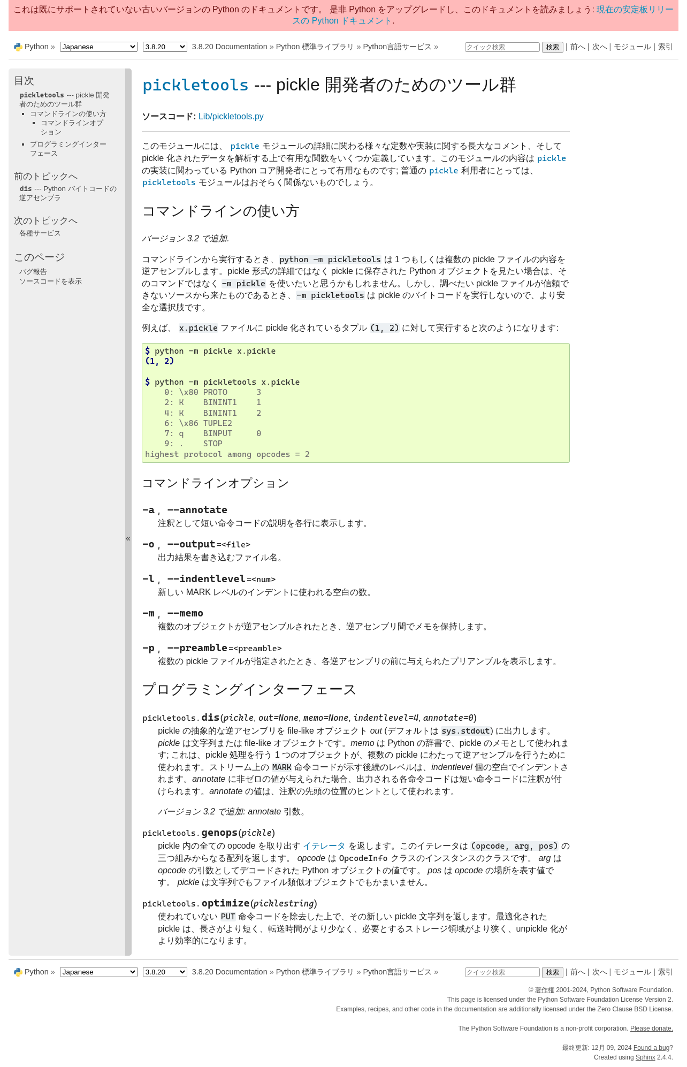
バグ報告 (33, 272)
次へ (599, 46)
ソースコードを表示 (50, 281)
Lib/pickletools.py (231, 116)
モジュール (632, 46)
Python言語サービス (397, 46)
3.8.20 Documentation (230, 46)
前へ (577, 46)
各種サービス (40, 233)
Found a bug (651, 1047)
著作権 (544, 990)
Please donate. (651, 1028)
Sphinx (645, 1057)
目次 (24, 80)
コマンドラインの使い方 (68, 114)
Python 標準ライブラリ (315, 46)
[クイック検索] (502, 47)
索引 (665, 46)
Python (37, 46)
